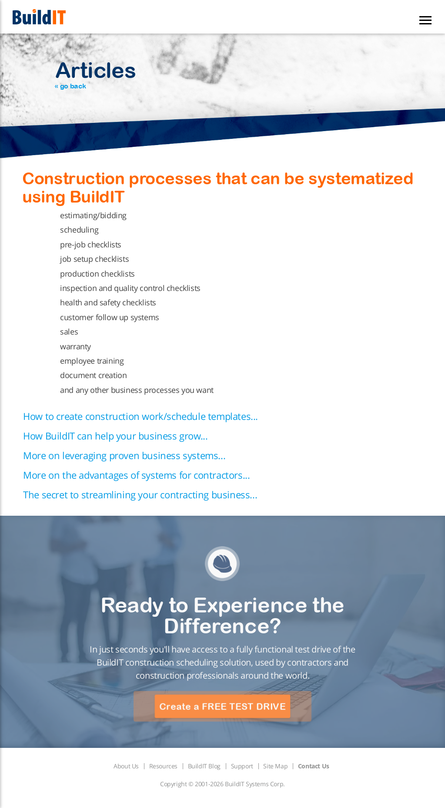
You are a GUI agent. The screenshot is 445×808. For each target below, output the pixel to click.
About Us (126, 766)
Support (242, 766)
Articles (95, 73)
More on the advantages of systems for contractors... (136, 474)
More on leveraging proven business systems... (124, 455)
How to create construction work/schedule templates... (140, 416)
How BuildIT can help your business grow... (115, 435)
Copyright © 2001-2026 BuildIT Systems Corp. (222, 784)
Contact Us (313, 766)
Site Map (275, 766)
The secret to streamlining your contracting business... (140, 494)
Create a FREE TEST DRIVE (222, 706)
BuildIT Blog (204, 766)
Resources (163, 766)
